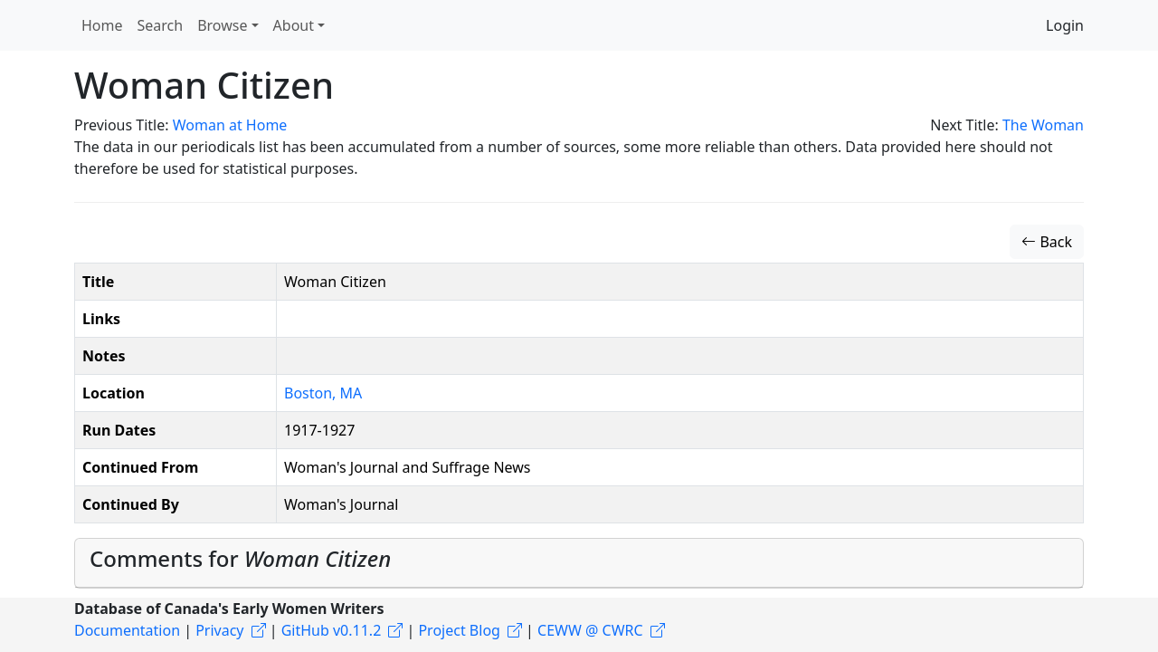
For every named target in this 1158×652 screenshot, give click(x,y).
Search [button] (161, 25)
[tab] (579, 563)
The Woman (1043, 125)
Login (1065, 25)
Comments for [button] (240, 558)
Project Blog (458, 630)
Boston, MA (323, 393)
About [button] (293, 25)
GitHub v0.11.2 (331, 630)
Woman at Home (230, 125)
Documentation (127, 630)
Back (1046, 242)
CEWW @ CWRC (590, 630)
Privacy (219, 630)
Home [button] (102, 25)
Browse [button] (222, 25)
